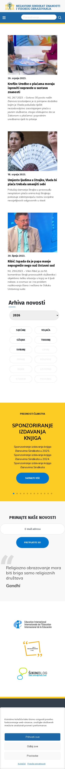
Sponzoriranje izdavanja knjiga (32, 432)
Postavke (32, 755)
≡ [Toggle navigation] (4, 17)
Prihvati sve (33, 737)
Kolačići (22, 763)
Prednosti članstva (32, 413)
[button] (13, 493)
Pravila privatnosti (36, 763)
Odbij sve (32, 746)
